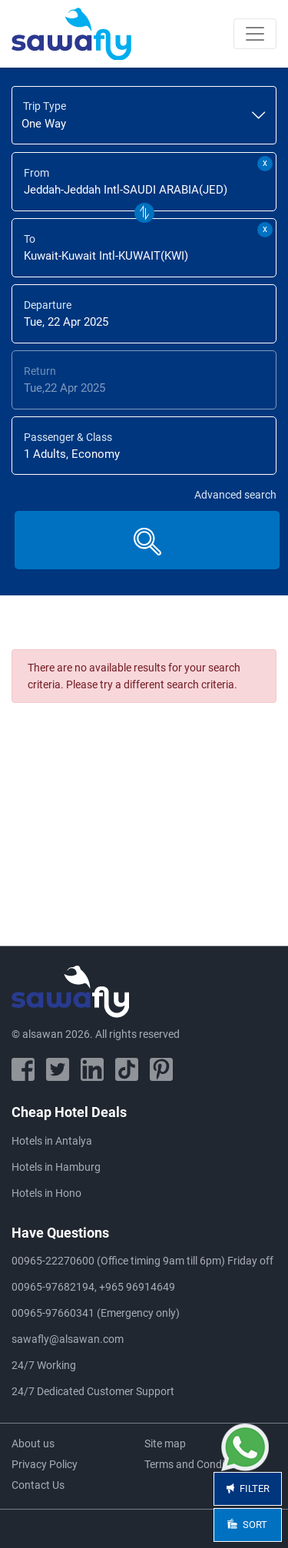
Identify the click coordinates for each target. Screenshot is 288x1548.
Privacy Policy (45, 1464)
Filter (248, 1488)
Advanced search (235, 495)
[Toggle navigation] (254, 33)
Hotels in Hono (46, 1193)
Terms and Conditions (196, 1464)
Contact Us (38, 1485)
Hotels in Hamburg (56, 1167)
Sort (248, 1524)
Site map (165, 1443)
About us (33, 1443)
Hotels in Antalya (52, 1141)
